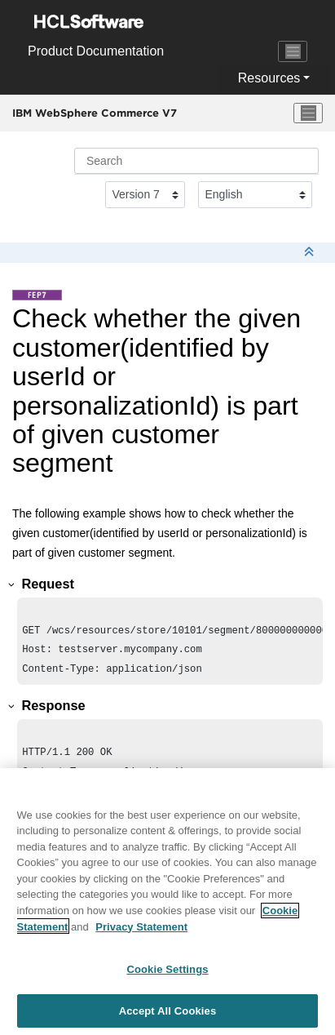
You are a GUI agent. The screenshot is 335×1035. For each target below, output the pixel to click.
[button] (12, 584)
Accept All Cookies (168, 1017)
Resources (269, 78)
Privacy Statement (141, 932)
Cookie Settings (167, 975)
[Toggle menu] (308, 113)
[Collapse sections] (310, 252)
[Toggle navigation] (292, 51)
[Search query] (196, 161)
